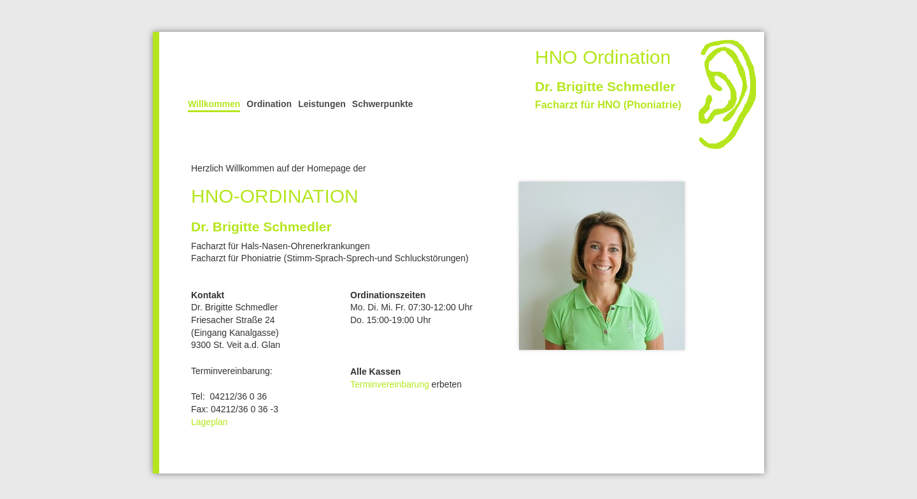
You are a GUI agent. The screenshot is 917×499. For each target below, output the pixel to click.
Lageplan (209, 422)
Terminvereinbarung (389, 384)
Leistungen (322, 104)
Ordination (269, 104)
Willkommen (214, 104)
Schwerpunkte (382, 104)
